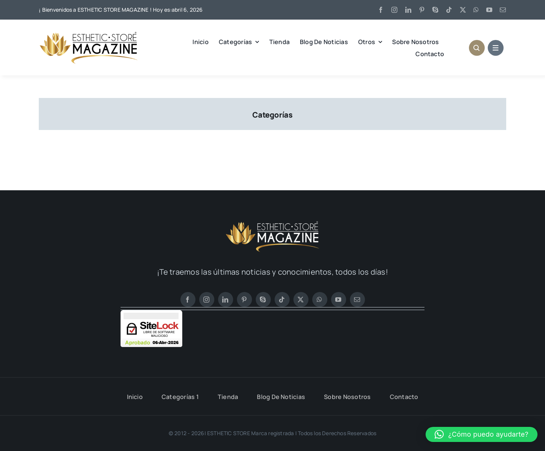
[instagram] (394, 10)
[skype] (435, 10)
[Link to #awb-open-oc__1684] (496, 48)
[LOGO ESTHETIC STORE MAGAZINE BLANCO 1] (273, 223)
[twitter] (463, 10)
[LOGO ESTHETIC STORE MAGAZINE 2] (88, 34)
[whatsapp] (476, 10)
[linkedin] (408, 10)
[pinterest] (422, 10)
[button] (481, 434)
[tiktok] (449, 10)
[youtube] (489, 10)
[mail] (503, 10)
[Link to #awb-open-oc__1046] (477, 48)
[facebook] (381, 10)
